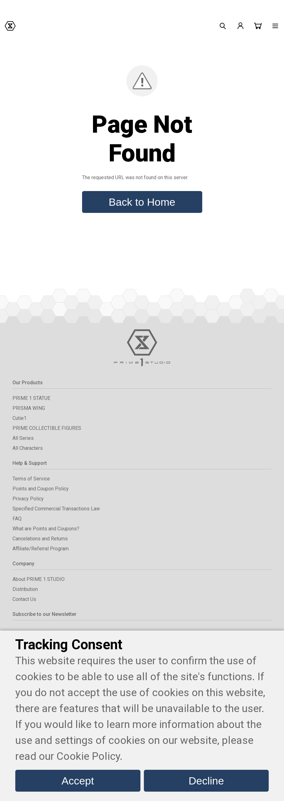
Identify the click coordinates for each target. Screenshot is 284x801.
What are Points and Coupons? (45, 529)
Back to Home (142, 202)
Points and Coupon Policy (40, 489)
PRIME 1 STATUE (31, 398)
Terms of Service (31, 479)
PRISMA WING (28, 408)
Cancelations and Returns (40, 539)
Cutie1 (19, 418)
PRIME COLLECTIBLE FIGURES (46, 428)
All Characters (27, 448)
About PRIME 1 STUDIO (38, 579)
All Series (23, 438)
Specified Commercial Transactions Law (56, 509)
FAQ (17, 519)
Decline (206, 781)
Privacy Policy (28, 499)
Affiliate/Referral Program (40, 549)
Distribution (25, 589)
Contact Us (24, 599)
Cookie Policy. (89, 756)
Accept (77, 781)
